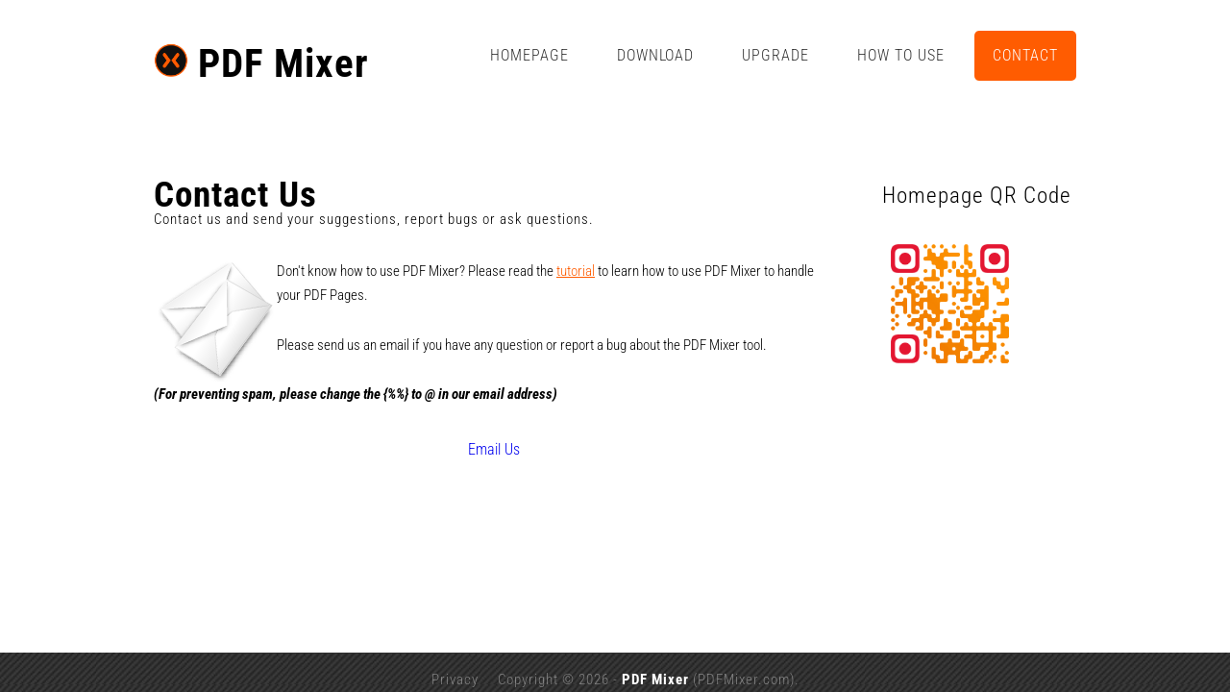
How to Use (1016, 55)
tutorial (460, 271)
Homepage (644, 55)
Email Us (465, 424)
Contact (1140, 55)
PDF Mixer (146, 59)
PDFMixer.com (744, 654)
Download (771, 55)
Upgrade (890, 55)
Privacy (455, 654)
